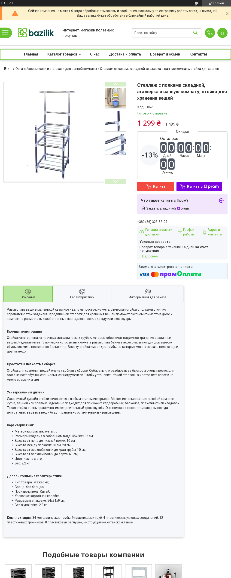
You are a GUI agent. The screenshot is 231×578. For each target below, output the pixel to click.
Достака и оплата (125, 54)
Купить (159, 186)
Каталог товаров (62, 54)
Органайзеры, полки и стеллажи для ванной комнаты (56, 69)
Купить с (203, 186)
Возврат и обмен (165, 54)
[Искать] (195, 32)
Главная (31, 54)
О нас (95, 54)
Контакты (198, 54)
